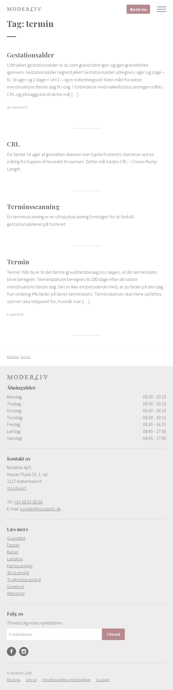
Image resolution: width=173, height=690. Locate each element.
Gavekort (15, 586)
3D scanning (18, 572)
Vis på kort (16, 488)
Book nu (138, 9)
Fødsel (13, 545)
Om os (31, 679)
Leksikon (15, 559)
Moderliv (24, 9)
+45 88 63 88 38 (28, 502)
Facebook (11, 651)
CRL (13, 144)
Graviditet (16, 538)
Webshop (16, 593)
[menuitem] (86, 538)
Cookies (102, 679)
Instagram (23, 651)
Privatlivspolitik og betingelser (66, 679)
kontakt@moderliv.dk (40, 509)
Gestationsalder (30, 55)
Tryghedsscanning (24, 579)
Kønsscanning (19, 565)
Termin (18, 261)
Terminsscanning (33, 206)
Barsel (13, 552)
